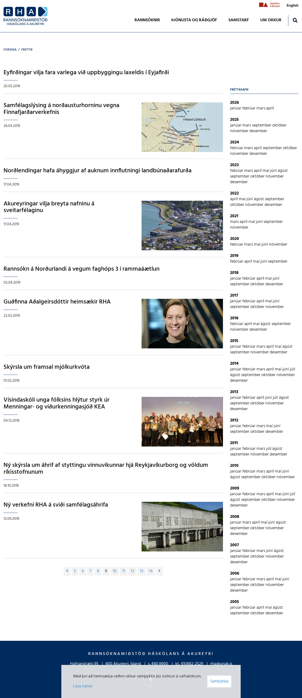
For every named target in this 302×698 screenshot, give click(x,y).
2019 (234, 255)
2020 (234, 238)
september (262, 125)
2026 (234, 102)
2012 (234, 420)
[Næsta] (159, 571)
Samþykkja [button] (219, 681)
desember (258, 131)
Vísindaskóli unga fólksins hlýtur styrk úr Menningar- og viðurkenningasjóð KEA (56, 403)
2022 (234, 193)
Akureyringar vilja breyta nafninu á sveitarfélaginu (49, 207)
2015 (234, 341)
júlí (292, 369)
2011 (234, 443)
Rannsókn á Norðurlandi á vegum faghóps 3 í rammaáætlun (81, 269)
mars (261, 108)
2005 (234, 601)
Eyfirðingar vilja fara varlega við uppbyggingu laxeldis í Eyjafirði (86, 73)
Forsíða (10, 49)
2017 (234, 295)
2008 (234, 516)
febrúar (249, 108)
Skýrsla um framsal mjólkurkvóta (47, 367)
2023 (234, 165)
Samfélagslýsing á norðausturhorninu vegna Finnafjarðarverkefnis (61, 109)
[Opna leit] (295, 20)
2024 (234, 142)
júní (274, 170)
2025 (234, 119)
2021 (234, 216)
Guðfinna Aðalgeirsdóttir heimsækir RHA (57, 302)
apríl (270, 108)
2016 (234, 318)
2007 (234, 545)
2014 (234, 363)
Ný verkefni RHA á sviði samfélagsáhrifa (56, 505)
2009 (234, 488)
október (279, 125)
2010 (234, 465)
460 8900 (159, 663)
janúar (236, 108)
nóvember (239, 131)
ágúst (283, 170)
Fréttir (27, 49)
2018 (234, 272)
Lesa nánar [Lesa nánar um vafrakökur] (82, 686)
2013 (234, 392)
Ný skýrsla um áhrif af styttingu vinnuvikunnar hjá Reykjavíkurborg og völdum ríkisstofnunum (106, 468)
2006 (234, 573)
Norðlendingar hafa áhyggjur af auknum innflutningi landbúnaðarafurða (98, 171)
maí (266, 170)
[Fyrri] (67, 571)
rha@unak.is (221, 663)
